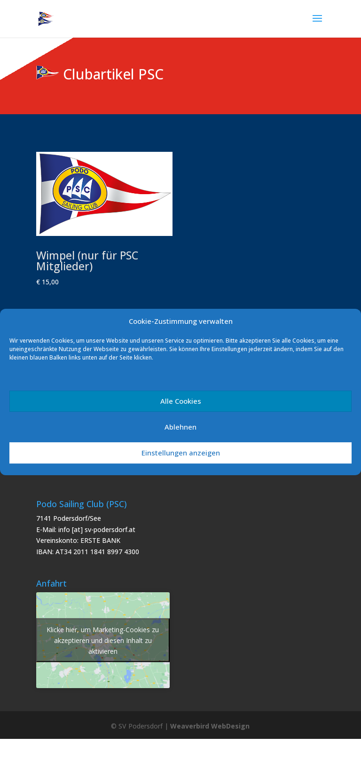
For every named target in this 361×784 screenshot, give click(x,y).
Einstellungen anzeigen (180, 452)
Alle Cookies (180, 401)
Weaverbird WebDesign (210, 725)
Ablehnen (180, 426)
